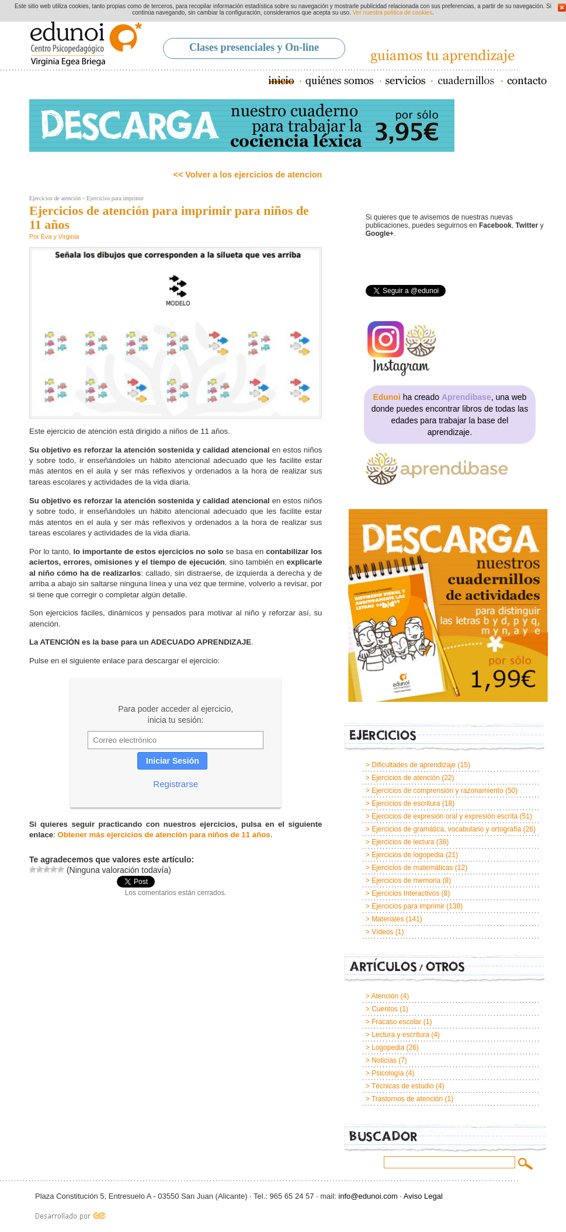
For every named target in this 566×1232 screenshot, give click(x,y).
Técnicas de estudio (402, 1086)
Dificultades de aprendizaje (413, 765)
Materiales (387, 919)
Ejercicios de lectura (402, 842)
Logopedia (387, 1047)
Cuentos (384, 1009)
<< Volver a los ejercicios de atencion (247, 174)
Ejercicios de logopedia (407, 855)
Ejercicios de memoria (405, 880)
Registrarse (175, 784)
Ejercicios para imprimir (115, 198)
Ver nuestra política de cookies (392, 12)
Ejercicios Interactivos (405, 893)
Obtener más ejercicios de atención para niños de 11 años (163, 834)
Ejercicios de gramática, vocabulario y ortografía (446, 829)
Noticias (384, 1060)
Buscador (445, 1138)
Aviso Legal (423, 1196)
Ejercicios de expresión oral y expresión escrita (444, 816)
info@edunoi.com (367, 1196)
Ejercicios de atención (55, 198)
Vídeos (382, 932)
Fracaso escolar (396, 1022)
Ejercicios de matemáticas (412, 868)
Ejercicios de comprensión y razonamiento (437, 790)
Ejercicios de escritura (405, 803)
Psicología (387, 1073)
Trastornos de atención (407, 1099)
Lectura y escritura (400, 1035)
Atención (384, 996)
